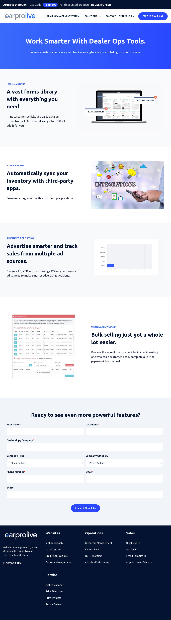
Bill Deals (131, 549)
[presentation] (120, 107)
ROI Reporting (93, 555)
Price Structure (54, 591)
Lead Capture (53, 549)
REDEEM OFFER (101, 5)
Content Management (58, 562)
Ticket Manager (54, 585)
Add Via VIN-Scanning (97, 562)
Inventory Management (98, 543)
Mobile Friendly (54, 543)
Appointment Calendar (139, 562)
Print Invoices (53, 597)
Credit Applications (57, 555)
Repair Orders (53, 604)
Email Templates (136, 555)
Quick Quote (133, 543)
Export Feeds (92, 549)
